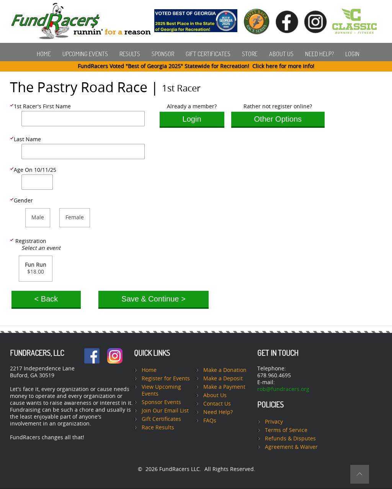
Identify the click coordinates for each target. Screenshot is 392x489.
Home (44, 54)
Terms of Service (286, 430)
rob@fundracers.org (283, 389)
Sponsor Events (161, 402)
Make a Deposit (223, 378)
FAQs (209, 420)
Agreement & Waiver (291, 447)
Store (250, 54)
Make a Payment (224, 387)
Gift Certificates (208, 54)
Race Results (158, 427)
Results (129, 54)
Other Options (278, 119)
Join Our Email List (165, 411)
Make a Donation (225, 370)
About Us (281, 54)
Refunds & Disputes (290, 438)
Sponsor (163, 54)
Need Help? (319, 54)
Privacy (274, 422)
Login (352, 54)
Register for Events (166, 378)
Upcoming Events (85, 54)
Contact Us (217, 404)
